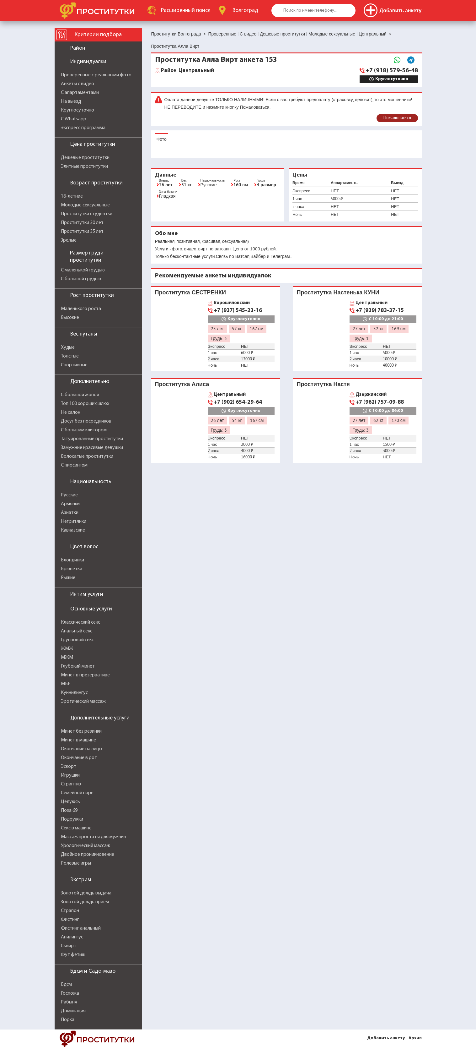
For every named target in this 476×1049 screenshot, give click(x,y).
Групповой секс (77, 639)
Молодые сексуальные (85, 205)
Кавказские (73, 530)
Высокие (70, 317)
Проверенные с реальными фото (96, 75)
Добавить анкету (386, 1038)
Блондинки (72, 560)
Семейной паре (77, 792)
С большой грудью (81, 278)
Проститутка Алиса (182, 384)
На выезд (71, 101)
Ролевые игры (76, 863)
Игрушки (70, 775)
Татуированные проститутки (92, 438)
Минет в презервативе (85, 675)
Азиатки (69, 512)
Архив (415, 1038)
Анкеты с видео (77, 83)
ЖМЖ (67, 648)
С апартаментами (80, 92)
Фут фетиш (73, 954)
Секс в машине (76, 828)
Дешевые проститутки (85, 157)
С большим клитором (84, 430)
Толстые (70, 356)
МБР (66, 683)
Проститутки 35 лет (82, 231)
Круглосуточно (77, 110)
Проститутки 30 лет (82, 222)
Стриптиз (71, 784)
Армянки (70, 503)
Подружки (72, 819)
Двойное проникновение (87, 854)
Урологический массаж (85, 845)
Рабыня (69, 1002)
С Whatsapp (73, 119)
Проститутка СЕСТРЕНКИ (190, 292)
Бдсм (66, 984)
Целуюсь (70, 801)
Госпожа (70, 993)
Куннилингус (74, 692)
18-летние (72, 196)
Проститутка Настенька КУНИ (338, 292)
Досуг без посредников (86, 421)
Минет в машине (78, 740)
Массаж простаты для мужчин (93, 836)
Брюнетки (71, 568)
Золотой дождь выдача (86, 893)
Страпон (70, 910)
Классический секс (80, 622)
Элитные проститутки (84, 166)
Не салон (70, 412)
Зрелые (69, 240)
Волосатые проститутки (87, 456)
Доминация (73, 1010)
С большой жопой (80, 394)
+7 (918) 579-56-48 (392, 71)
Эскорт (68, 766)
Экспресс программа (83, 127)
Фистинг (70, 919)
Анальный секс (76, 631)
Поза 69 (69, 810)
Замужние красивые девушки (92, 447)
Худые (68, 347)
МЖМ (67, 657)
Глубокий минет (78, 666)
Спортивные (74, 365)
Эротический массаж (83, 701)
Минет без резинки (81, 731)
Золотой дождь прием (85, 901)
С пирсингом (74, 465)
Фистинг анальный (81, 928)
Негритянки (73, 521)
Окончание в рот (79, 757)
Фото (162, 139)
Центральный (187, 70)
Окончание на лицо (81, 748)
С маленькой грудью (83, 270)
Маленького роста (81, 308)
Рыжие (68, 577)
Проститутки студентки (86, 213)
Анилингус (72, 937)
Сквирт (68, 945)
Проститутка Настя (323, 384)
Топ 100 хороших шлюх (85, 403)
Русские (69, 495)
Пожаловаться (397, 118)
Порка (67, 1019)
